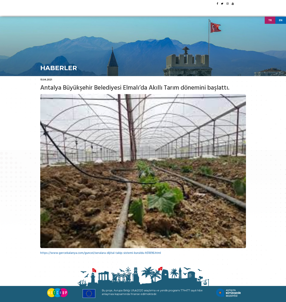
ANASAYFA (92, 10)
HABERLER (169, 10)
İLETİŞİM (195, 10)
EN (280, 20)
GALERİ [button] (182, 10)
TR (270, 20)
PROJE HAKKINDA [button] (112, 10)
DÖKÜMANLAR (134, 10)
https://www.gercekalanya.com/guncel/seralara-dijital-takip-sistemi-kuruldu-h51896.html (101, 252)
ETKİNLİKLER (153, 10)
